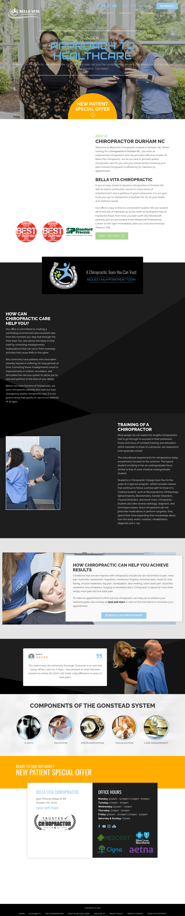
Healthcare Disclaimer (79, 914)
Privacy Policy (116, 914)
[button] (111, 235)
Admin (22, 914)
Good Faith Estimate (156, 914)
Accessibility (35, 914)
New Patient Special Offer (92, 106)
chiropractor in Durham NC (125, 151)
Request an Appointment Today (111, 279)
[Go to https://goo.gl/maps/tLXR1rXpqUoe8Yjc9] (114, 6)
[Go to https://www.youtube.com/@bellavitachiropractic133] (103, 6)
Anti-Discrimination (54, 914)
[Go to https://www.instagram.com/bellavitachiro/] (109, 6)
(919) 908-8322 (133, 5)
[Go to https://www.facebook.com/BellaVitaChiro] (98, 6)
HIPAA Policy (99, 914)
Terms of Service (135, 914)
